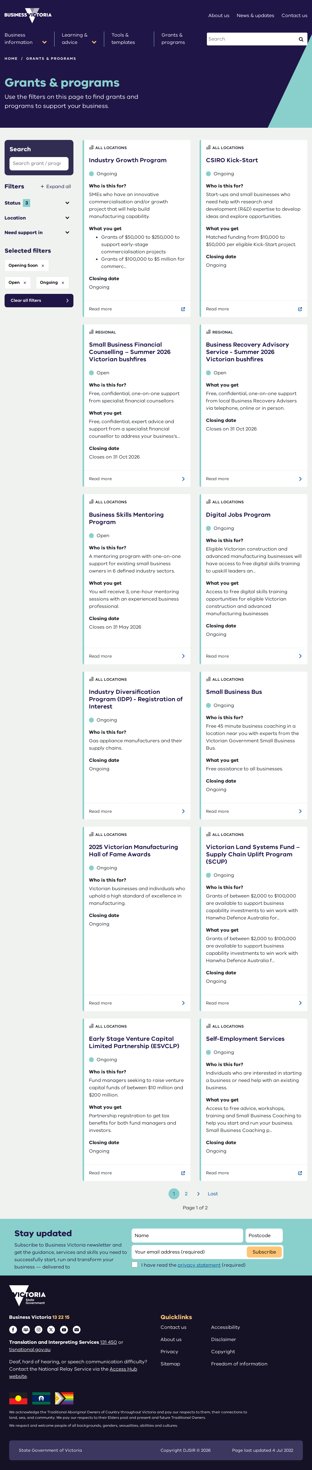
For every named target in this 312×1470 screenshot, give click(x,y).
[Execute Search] (301, 39)
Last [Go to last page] (213, 1193)
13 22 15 (60, 1317)
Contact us (173, 1327)
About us (171, 1339)
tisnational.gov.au (30, 1349)
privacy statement (199, 1265)
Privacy (169, 1351)
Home (11, 58)
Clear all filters (26, 300)
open (14, 282)
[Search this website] (251, 39)
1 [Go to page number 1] (174, 1193)
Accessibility (225, 1327)
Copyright (223, 1351)
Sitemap (170, 1364)
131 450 (108, 1342)
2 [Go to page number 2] (186, 1193)
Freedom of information (239, 1364)
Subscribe (264, 1252)
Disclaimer (223, 1339)
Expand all (58, 186)
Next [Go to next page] (199, 1193)
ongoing (49, 282)
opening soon (23, 265)
